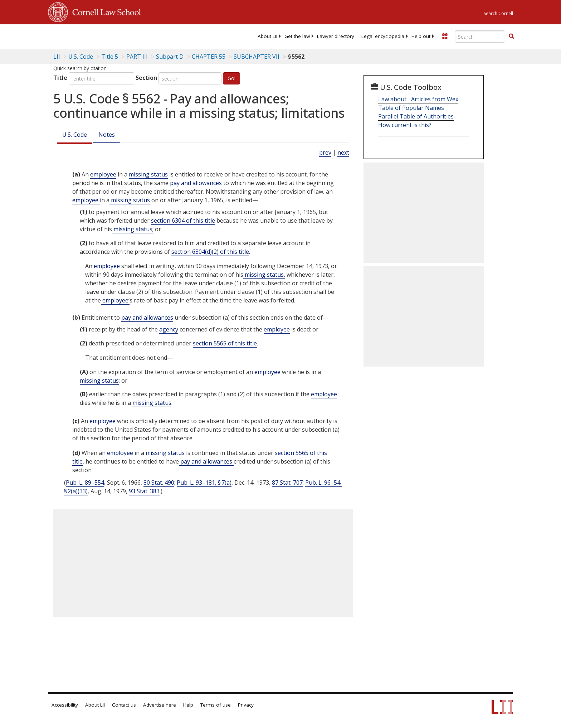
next (343, 152)
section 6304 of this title (183, 220)
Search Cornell (498, 13)
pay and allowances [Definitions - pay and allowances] (196, 183)
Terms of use (215, 705)
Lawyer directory (335, 36)
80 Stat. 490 (158, 482)
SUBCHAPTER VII (256, 56)
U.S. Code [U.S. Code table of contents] (80, 56)
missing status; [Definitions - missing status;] (132, 229)
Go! (231, 78)
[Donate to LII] (445, 36)
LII (56, 56)
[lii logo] (128, 35)
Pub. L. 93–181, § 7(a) (204, 482)
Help (188, 705)
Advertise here (159, 705)
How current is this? (404, 125)
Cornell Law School (104, 11)
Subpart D (170, 56)
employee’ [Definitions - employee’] (115, 300)
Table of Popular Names (411, 108)
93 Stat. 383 (144, 491)
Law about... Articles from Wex (418, 99)
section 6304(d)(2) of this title (210, 252)
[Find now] (511, 36)
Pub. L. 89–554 (85, 482)
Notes (106, 135)
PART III (137, 56)
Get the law (297, 36)
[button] (511, 36)
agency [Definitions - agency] (168, 329)
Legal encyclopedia (382, 36)
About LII (267, 36)
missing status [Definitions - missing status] (148, 174)
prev (325, 152)
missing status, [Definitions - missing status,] (264, 274)
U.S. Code (74, 135)
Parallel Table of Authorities (416, 116)
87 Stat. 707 (287, 482)
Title (60, 78)
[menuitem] (267, 36)
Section (146, 78)
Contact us (124, 705)
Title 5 (109, 56)
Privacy (246, 705)
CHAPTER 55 (208, 56)
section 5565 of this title (225, 343)
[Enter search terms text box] (480, 36)
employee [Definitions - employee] (103, 174)
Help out (420, 36)
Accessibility (65, 705)
